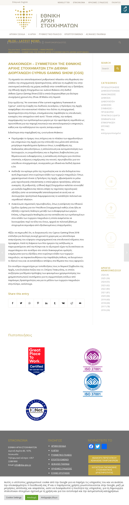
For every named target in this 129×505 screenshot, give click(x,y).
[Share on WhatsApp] (29, 303)
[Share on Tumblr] (55, 303)
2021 (103, 292)
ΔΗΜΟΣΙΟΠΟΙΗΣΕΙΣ (110, 90)
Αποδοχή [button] (31, 497)
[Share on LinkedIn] (46, 303)
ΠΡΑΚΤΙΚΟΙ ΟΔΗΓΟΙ (110, 115)
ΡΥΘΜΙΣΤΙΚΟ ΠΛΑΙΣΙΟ (61, 454)
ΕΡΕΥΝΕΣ (105, 126)
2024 (103, 281)
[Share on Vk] (63, 303)
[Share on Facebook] (12, 303)
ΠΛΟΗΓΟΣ (116, 2)
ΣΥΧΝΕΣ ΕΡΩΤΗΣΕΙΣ (60, 473)
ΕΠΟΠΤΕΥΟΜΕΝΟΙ (60, 459)
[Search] (119, 42)
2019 (103, 299)
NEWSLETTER (64, 2)
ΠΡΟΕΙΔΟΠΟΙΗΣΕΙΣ (110, 87)
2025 (103, 278)
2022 (103, 288)
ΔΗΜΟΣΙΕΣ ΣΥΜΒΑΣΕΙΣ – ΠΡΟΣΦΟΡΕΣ (107, 108)
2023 (103, 285)
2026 (103, 274)
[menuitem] (63, 2)
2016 (103, 310)
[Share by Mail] (80, 303)
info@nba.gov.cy (22, 464)
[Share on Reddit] (72, 303)
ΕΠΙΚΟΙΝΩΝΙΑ (79, 2)
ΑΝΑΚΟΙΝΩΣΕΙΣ (108, 94)
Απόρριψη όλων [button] (49, 497)
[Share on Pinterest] (38, 303)
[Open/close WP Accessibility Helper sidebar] (125, 9)
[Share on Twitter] (21, 303)
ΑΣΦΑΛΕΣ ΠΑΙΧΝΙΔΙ (60, 463)
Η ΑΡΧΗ (55, 450)
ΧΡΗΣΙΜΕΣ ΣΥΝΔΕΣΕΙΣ (98, 2)
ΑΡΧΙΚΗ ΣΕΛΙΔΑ (58, 445)
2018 (103, 302)
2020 (103, 295)
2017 (103, 306)
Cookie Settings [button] (14, 497)
